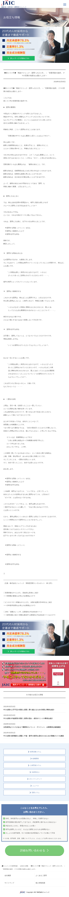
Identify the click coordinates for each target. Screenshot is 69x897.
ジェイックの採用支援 (11, 866)
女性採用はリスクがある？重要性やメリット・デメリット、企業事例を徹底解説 (32, 727)
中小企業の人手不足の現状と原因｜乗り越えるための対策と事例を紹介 (28, 710)
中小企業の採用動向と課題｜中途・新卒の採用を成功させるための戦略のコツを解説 (33, 736)
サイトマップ (9, 883)
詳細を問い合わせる (32, 850)
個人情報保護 (40, 883)
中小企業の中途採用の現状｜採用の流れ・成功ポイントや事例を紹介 (28, 718)
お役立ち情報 (24, 866)
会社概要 (8, 875)
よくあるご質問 (41, 875)
